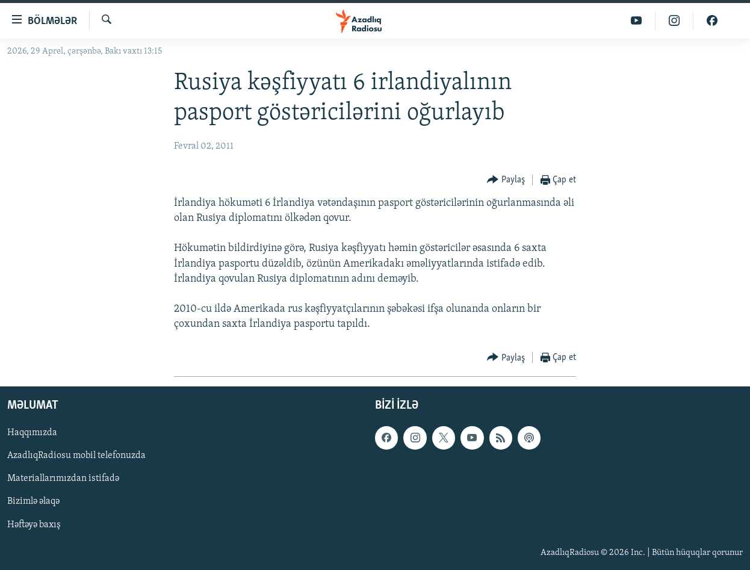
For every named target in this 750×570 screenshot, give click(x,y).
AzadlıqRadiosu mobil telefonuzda (76, 455)
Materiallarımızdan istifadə (63, 478)
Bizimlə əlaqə (33, 501)
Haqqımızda (32, 433)
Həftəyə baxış (34, 524)
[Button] (506, 180)
